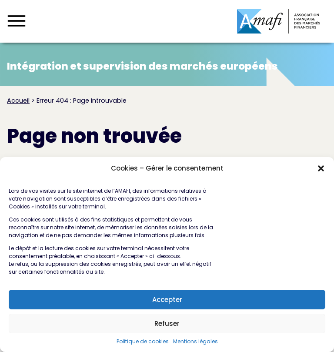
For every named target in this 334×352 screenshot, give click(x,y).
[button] (321, 172)
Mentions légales (195, 345)
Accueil (18, 100)
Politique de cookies (143, 345)
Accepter (167, 303)
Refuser (167, 327)
